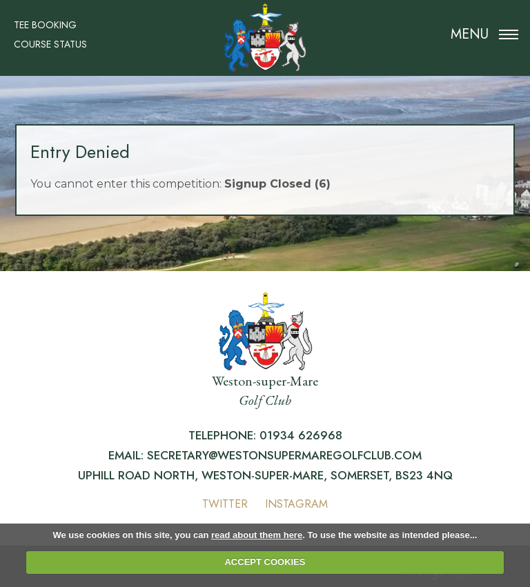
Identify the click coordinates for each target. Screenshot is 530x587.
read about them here (256, 535)
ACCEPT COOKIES (264, 562)
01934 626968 (300, 435)
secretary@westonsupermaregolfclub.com (284, 455)
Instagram (296, 504)
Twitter (225, 504)
